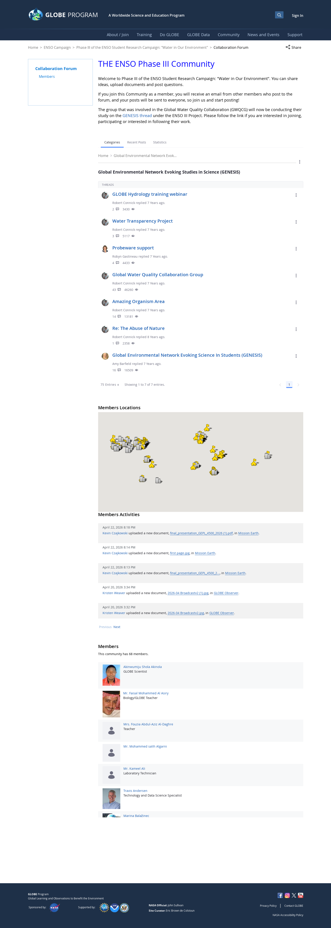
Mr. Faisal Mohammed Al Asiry (145, 693)
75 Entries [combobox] (111, 384)
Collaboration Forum (56, 68)
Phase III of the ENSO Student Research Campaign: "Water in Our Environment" (142, 47)
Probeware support (133, 248)
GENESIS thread (137, 115)
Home (33, 47)
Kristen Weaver (114, 593)
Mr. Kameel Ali (134, 768)
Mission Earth (248, 533)
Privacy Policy (268, 905)
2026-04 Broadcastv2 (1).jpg (188, 593)
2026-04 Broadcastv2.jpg (186, 613)
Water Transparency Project (142, 221)
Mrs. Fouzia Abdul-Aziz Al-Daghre (148, 724)
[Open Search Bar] (279, 14)
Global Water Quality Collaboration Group (157, 275)
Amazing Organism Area (138, 301)
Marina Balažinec (136, 816)
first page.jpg (180, 553)
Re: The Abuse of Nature (138, 328)
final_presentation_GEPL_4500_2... (195, 573)
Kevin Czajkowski (115, 533)
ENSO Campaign (57, 47)
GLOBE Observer (226, 593)
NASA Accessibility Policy (288, 915)
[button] (294, 47)
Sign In (297, 15)
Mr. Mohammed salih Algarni (145, 746)
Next (116, 627)
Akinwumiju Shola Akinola (142, 667)
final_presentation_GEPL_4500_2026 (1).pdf (201, 533)
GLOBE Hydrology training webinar (149, 194)
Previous (105, 627)
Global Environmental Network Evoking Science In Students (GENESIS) (187, 355)
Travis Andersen (135, 791)
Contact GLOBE (293, 905)
